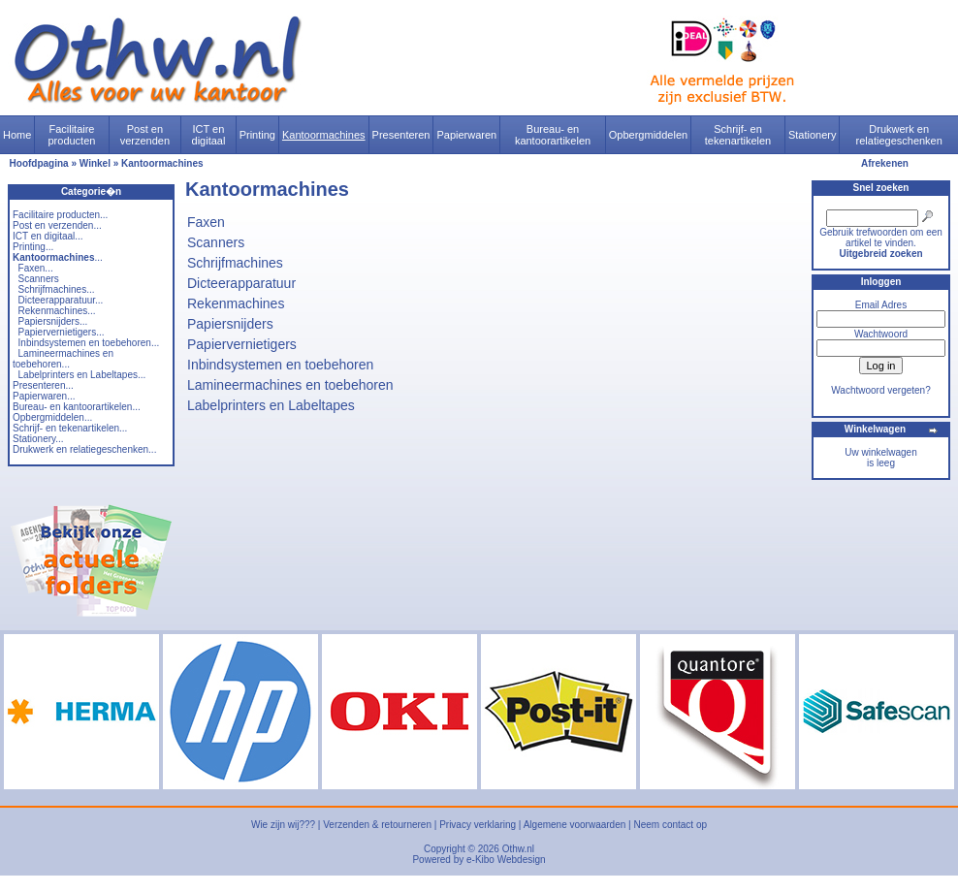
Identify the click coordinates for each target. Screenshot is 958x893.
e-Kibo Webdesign (506, 859)
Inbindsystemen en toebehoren (280, 364)
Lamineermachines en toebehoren (290, 385)
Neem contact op (670, 824)
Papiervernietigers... (61, 332)
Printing (257, 135)
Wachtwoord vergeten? (880, 390)
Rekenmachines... (57, 310)
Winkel (95, 163)
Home (17, 135)
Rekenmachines (235, 303)
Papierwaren (466, 135)
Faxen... (35, 268)
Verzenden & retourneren (377, 824)
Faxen (206, 222)
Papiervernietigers (242, 344)
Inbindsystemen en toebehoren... (89, 342)
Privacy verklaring (477, 824)
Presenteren (401, 135)
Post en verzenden (145, 134)
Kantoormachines (324, 135)
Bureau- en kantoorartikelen (553, 134)
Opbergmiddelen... (52, 417)
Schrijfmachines (235, 263)
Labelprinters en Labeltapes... (82, 374)
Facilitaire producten (71, 134)
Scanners (38, 278)
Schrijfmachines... (56, 289)
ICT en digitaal (209, 134)
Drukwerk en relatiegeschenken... (84, 449)
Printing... (33, 246)
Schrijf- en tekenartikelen (738, 134)
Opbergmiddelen (648, 135)
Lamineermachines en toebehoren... (63, 358)
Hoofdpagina (39, 163)
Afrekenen (885, 163)
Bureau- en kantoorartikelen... (77, 406)
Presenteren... (43, 385)
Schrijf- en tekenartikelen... (70, 428)
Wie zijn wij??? (283, 824)
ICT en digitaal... (48, 236)
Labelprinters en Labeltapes (271, 405)
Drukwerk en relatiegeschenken (899, 134)
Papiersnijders (230, 324)
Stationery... (38, 438)
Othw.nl (518, 849)
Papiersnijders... (53, 321)
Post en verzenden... (57, 225)
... (58, 257)
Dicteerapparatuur (241, 283)
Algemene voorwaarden (575, 824)
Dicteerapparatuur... (61, 300)
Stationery (812, 135)
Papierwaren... (44, 396)
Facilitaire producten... (60, 214)
